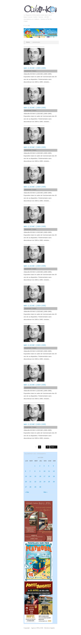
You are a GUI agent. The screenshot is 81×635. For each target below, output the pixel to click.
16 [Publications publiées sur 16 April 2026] (40, 476)
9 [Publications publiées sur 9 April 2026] (39, 471)
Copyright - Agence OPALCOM (33, 628)
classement (27, 71)
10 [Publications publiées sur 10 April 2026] (44, 471)
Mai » (45, 492)
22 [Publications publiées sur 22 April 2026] (35, 482)
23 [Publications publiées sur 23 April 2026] (40, 482)
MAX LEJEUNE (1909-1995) (35, 68)
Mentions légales (49, 628)
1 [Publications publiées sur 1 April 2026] (34, 466)
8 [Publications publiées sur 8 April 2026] (34, 471)
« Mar (27, 492)
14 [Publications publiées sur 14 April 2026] (30, 476)
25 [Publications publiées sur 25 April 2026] (49, 482)
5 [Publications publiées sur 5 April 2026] (53, 466)
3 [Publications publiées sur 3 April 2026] (44, 466)
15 (47, 447)
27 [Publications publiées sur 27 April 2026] (26, 487)
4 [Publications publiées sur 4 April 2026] (48, 466)
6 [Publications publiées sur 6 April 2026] (25, 471)
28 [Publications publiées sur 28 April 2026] (30, 487)
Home (28, 42)
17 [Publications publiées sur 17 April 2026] (44, 476)
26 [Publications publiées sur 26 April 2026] (54, 482)
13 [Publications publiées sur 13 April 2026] (26, 476)
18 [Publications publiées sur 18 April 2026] (49, 476)
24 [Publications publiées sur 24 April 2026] (44, 482)
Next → (53, 447)
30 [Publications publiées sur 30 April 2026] (40, 487)
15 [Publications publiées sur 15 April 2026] (35, 476)
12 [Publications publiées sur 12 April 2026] (54, 471)
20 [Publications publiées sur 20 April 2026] (26, 482)
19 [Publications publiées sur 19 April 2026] (54, 476)
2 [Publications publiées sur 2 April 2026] (39, 466)
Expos (34, 71)
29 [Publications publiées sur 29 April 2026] (35, 487)
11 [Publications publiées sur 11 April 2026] (49, 471)
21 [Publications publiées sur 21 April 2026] (30, 482)
